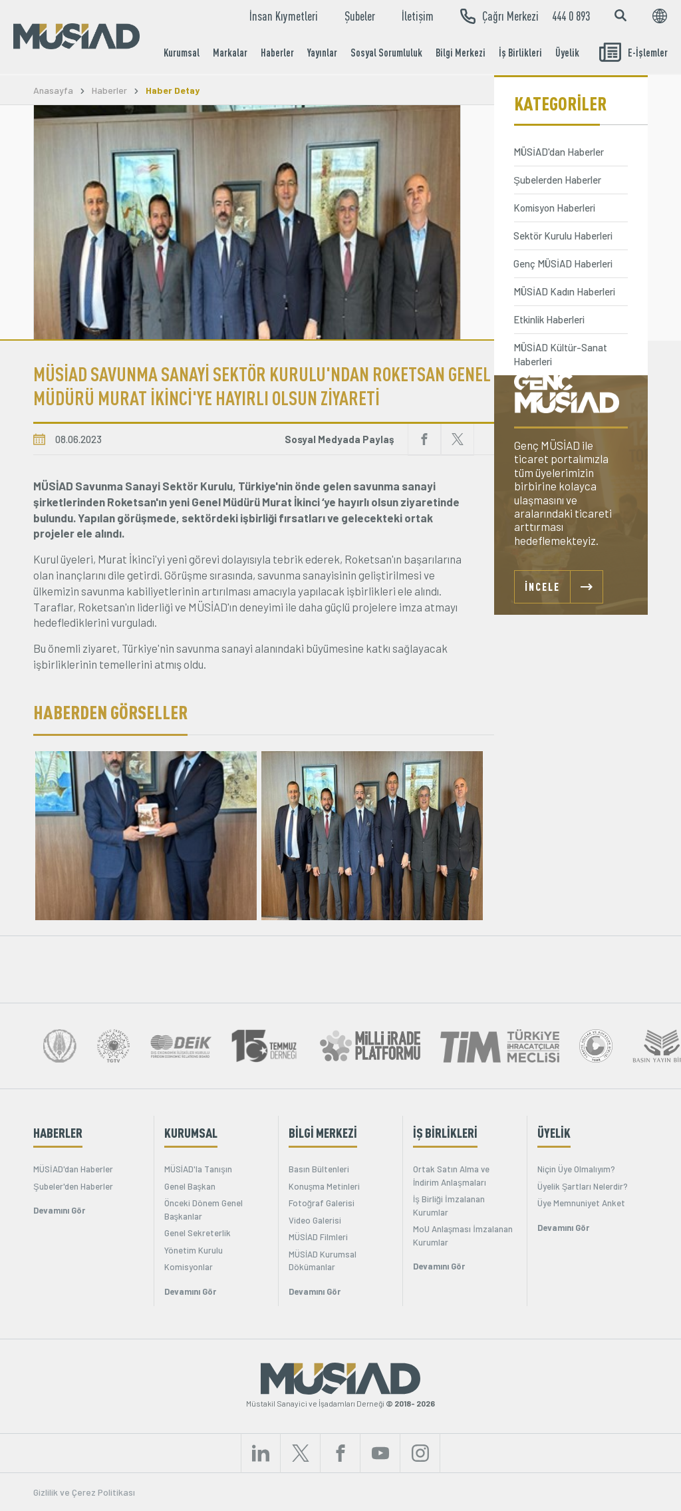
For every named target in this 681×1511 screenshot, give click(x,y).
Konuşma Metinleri (324, 1186)
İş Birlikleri (520, 53)
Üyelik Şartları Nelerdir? (582, 1186)
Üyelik (567, 53)
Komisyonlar (188, 1266)
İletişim (418, 16)
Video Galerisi (315, 1220)
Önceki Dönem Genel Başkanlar (203, 1210)
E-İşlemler (633, 52)
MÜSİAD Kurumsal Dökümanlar (323, 1261)
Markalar (230, 53)
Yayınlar (322, 53)
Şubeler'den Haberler (73, 1186)
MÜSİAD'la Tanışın (198, 1169)
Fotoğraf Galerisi (321, 1203)
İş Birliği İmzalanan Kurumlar (449, 1206)
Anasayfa (53, 90)
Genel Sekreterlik (197, 1233)
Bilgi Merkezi (460, 53)
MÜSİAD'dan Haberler (73, 1169)
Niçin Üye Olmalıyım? (576, 1169)
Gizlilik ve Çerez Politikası (84, 1492)
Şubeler (359, 16)
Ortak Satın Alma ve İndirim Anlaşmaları (451, 1176)
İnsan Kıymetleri (283, 16)
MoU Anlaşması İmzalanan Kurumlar (463, 1236)
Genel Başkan (190, 1186)
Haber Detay (173, 90)
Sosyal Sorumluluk (386, 53)
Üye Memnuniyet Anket (581, 1203)
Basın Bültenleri (319, 1169)
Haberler (277, 53)
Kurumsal (182, 53)
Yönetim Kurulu (193, 1250)
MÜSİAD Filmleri (318, 1237)
